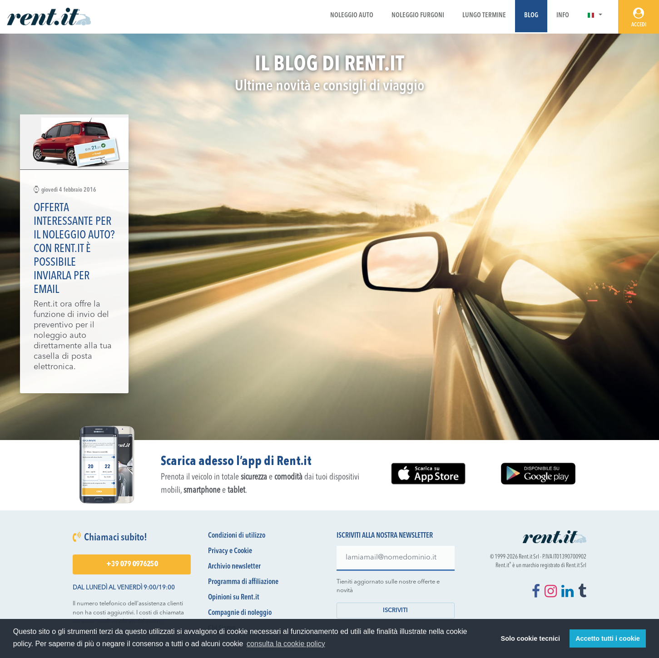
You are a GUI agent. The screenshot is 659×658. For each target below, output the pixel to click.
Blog (531, 15)
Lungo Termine (484, 15)
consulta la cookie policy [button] (286, 644)
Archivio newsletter (234, 566)
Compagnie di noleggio (240, 613)
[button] (594, 15)
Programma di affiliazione (243, 582)
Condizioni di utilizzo (236, 535)
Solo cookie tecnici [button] (530, 638)
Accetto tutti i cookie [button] (607, 638)
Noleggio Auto (351, 15)
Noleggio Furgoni (417, 15)
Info (562, 15)
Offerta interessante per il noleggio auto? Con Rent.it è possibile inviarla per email (74, 249)
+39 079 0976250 (132, 564)
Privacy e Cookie (230, 551)
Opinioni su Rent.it (233, 597)
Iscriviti (395, 610)
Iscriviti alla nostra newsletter (385, 535)
